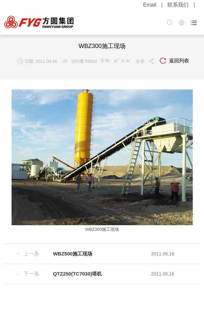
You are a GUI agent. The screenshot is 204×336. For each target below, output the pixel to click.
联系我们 (178, 5)
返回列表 (174, 61)
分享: (145, 61)
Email (149, 5)
